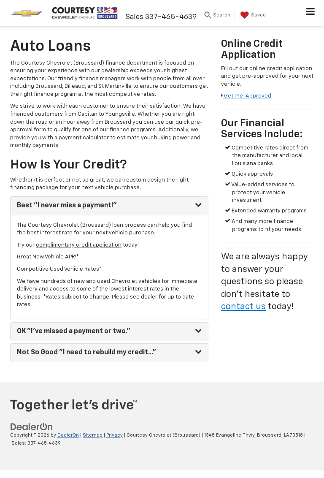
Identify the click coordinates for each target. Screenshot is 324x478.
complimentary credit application (79, 245)
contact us (243, 306)
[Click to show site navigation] (310, 13)
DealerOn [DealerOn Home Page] (68, 435)
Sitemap (93, 435)
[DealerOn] (31, 426)
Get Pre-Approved (246, 96)
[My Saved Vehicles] (257, 15)
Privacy (114, 435)
